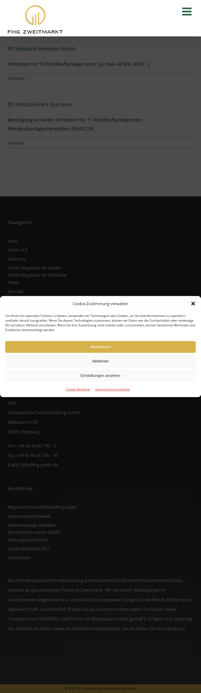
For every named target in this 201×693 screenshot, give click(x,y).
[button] (193, 303)
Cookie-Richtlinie (78, 389)
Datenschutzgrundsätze (112, 389)
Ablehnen (100, 361)
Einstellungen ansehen (100, 375)
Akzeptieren (100, 346)
